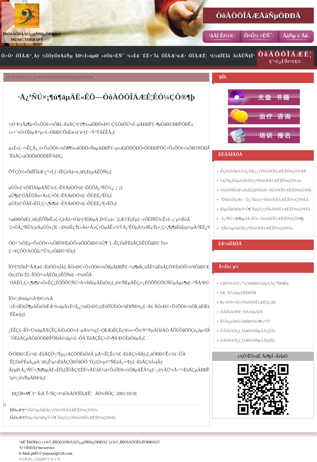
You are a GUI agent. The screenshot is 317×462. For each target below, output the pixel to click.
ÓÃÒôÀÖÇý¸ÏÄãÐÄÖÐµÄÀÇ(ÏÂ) (247, 331)
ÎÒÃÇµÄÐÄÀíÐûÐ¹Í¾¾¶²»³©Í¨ (245, 321)
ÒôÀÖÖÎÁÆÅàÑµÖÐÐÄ (258, 15)
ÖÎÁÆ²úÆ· (173, 56)
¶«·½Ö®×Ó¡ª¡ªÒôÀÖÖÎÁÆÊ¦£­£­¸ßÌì (247, 302)
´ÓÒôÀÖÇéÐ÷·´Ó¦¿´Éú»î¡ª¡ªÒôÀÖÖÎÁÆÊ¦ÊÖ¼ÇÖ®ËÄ (264, 199)
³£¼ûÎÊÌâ (220, 56)
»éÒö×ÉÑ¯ (113, 56)
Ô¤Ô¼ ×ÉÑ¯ (258, 35)
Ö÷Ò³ (7, 56)
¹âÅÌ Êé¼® (221, 35)
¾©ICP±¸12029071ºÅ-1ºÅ (39, 459)
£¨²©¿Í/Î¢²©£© (285, 57)
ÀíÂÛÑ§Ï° (244, 56)
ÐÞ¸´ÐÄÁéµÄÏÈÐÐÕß (238, 293)
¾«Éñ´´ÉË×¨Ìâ (143, 56)
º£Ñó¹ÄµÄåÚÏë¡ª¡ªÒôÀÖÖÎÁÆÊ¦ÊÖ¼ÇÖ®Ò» (62, 410)
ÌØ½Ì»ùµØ (87, 56)
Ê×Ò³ (11, 77)
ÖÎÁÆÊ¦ (198, 56)
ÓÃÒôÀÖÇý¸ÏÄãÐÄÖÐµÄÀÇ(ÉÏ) (247, 340)
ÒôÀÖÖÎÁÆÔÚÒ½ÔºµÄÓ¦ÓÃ (65, 77)
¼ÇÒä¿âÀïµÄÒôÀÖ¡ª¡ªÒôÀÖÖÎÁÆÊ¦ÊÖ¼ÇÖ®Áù (260, 180)
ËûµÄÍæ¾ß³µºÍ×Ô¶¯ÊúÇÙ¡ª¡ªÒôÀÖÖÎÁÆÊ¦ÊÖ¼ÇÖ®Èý (71, 417)
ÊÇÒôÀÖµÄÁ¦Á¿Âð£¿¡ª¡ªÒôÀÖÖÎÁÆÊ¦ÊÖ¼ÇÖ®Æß (263, 171)
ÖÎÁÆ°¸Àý (28, 56)
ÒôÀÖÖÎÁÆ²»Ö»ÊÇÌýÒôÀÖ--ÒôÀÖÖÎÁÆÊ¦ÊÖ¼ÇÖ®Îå (265, 190)
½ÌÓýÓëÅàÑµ (57, 56)
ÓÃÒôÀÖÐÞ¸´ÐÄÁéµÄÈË (241, 312)
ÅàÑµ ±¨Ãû (295, 35)
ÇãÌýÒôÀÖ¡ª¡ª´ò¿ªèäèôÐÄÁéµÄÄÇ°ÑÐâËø (254, 283)
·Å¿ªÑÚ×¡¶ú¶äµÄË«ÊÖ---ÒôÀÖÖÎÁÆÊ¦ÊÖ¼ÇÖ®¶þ (262, 218)
